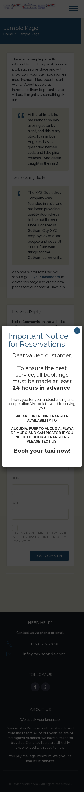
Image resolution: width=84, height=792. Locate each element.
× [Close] (77, 330)
